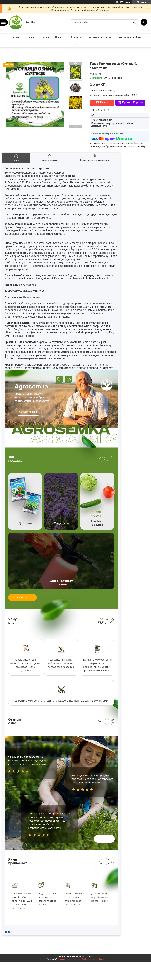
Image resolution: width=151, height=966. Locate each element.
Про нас (59, 37)
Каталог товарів (28, 411)
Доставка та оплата (99, 37)
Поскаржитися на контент (69, 963)
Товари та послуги (36, 37)
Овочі (97, 515)
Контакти (75, 37)
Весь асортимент (23, 597)
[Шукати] (134, 22)
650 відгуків (125, 2)
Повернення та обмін (129, 37)
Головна (14, 37)
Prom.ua (90, 960)
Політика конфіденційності (93, 963)
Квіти (97, 512)
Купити (104, 102)
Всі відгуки (104, 839)
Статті (75, 43)
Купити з (132, 102)
